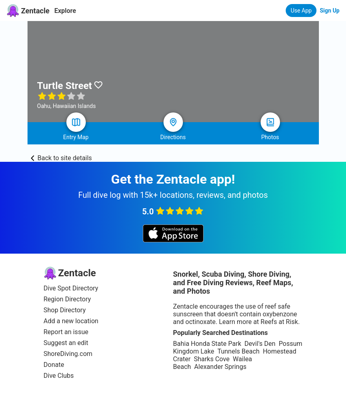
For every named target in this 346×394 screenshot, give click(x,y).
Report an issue (66, 332)
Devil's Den (260, 343)
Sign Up (330, 10)
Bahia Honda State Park (207, 343)
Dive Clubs (59, 375)
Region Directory (67, 299)
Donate (54, 365)
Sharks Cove (211, 359)
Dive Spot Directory (71, 288)
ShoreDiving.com (68, 354)
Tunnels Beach (238, 351)
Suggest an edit (66, 343)
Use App (301, 10)
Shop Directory (65, 310)
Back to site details (61, 158)
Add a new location (71, 321)
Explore (65, 11)
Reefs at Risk (279, 322)
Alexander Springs (220, 367)
